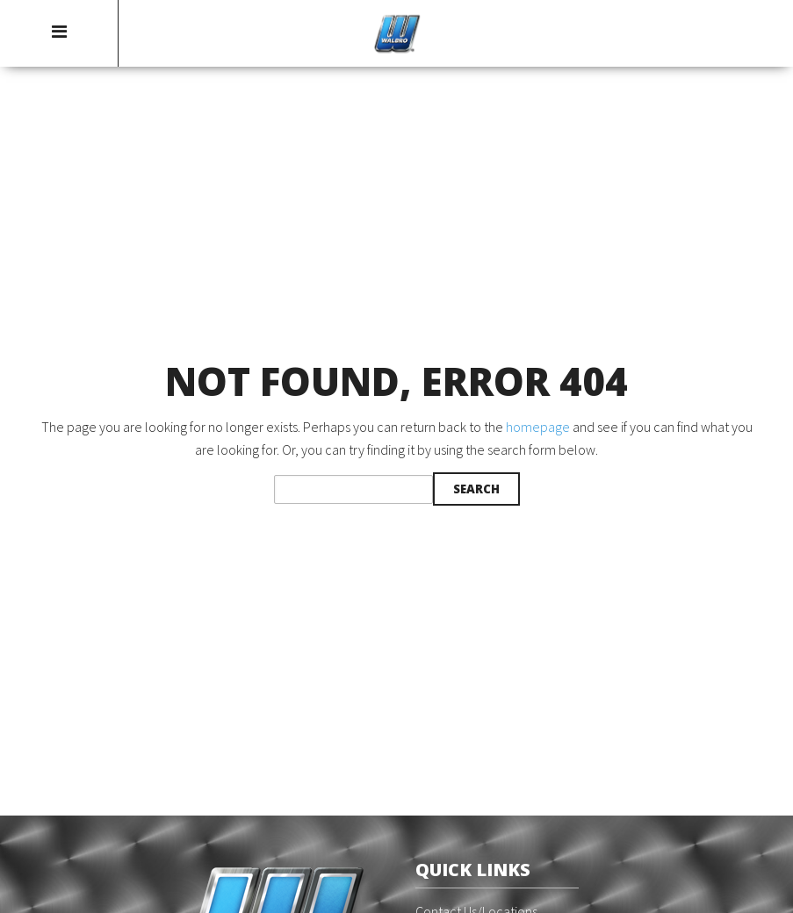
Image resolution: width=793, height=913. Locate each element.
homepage (538, 426)
